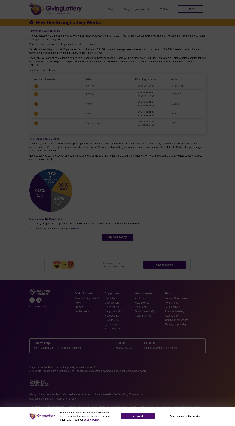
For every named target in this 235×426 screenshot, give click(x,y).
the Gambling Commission (128, 394)
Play (110, 9)
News (78, 302)
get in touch (73, 228)
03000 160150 (124, 348)
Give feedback (164, 264)
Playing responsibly (175, 324)
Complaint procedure (176, 320)
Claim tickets (112, 307)
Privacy (79, 307)
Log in (190, 9)
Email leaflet (141, 307)
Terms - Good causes (177, 298)
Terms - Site (171, 302)
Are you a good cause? (136, 9)
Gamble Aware (138, 371)
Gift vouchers (112, 302)
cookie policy (91, 419)
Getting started (143, 315)
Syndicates (111, 324)
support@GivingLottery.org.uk (160, 348)
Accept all (138, 416)
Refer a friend (112, 328)
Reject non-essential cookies (185, 416)
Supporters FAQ (114, 311)
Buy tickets (111, 298)
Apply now (140, 298)
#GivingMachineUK (38, 306)
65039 (72, 398)
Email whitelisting (174, 311)
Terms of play (172, 307)
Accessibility (172, 315)
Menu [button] (164, 9)
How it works (112, 315)
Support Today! (117, 237)
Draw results (112, 320)
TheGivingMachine (70, 394)
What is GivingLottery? (87, 298)
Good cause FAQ (144, 311)
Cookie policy (82, 311)
